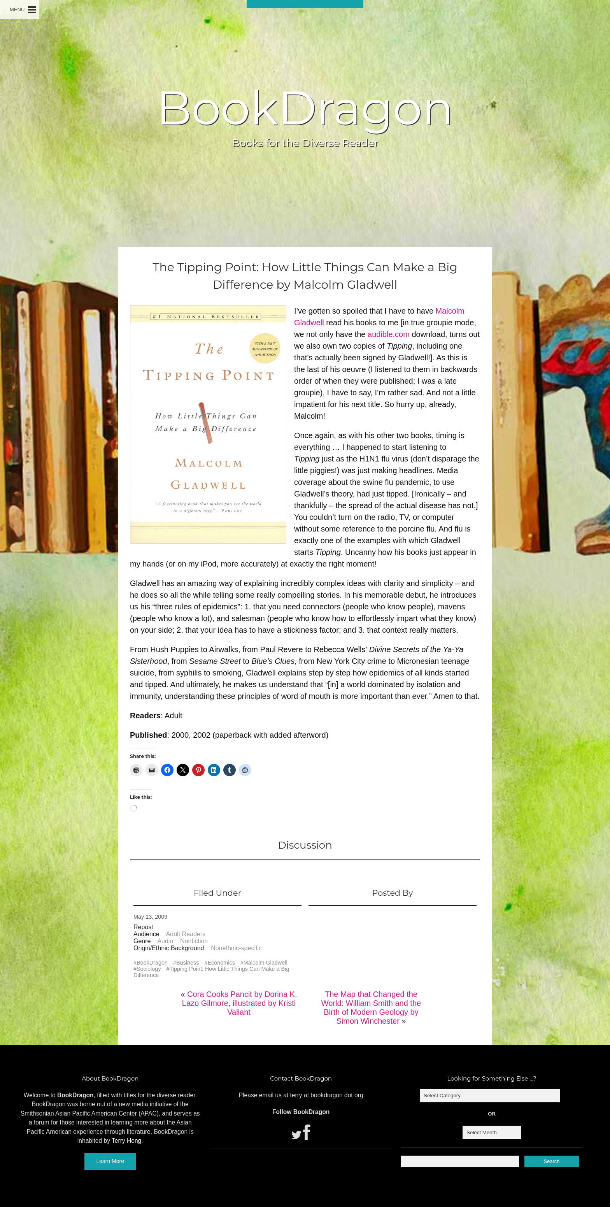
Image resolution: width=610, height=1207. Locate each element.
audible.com (389, 334)
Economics (221, 963)
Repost (143, 927)
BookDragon (305, 107)
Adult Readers (185, 934)
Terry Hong (126, 1140)
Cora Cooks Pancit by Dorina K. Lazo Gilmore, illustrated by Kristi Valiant (239, 1003)
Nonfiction (194, 941)
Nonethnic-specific (236, 948)
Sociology (149, 969)
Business (187, 963)
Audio (165, 941)
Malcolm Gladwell (265, 963)
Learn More (110, 1161)
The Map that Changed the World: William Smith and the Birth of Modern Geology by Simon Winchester (371, 1007)
